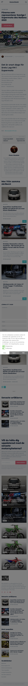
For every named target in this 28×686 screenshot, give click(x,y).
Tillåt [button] (23, 352)
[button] (3, 346)
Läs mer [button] (22, 344)
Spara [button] (14, 352)
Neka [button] (4, 352)
